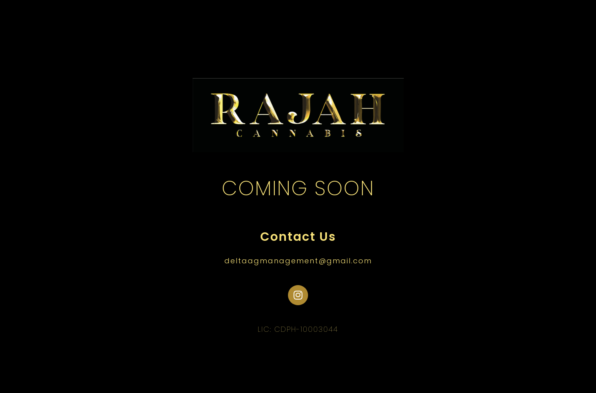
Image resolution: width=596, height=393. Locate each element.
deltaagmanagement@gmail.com (298, 261)
